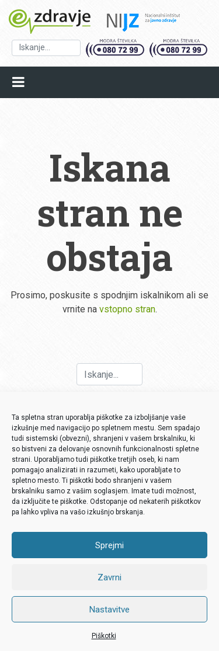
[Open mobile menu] (18, 82)
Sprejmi (109, 545)
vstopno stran (127, 309)
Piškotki (104, 636)
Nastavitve (109, 609)
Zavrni (109, 577)
